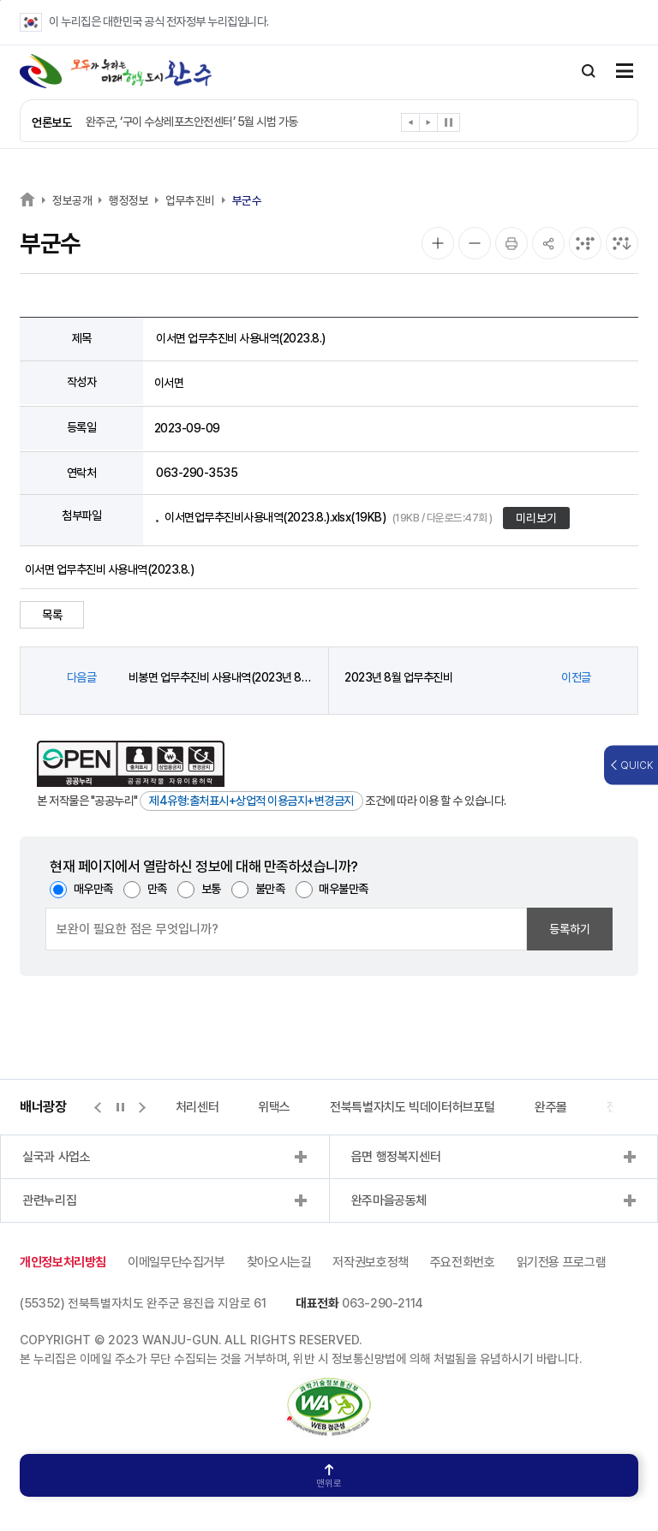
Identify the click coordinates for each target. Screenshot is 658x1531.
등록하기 (569, 929)
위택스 (274, 1107)
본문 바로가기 (0, 0)
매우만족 (93, 889)
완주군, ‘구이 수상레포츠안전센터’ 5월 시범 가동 (192, 121)
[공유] (548, 243)
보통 (211, 889)
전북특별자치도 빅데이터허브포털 (412, 1107)
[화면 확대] (438, 243)
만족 (157, 889)
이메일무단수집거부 (176, 1262)
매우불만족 (343, 889)
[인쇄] (511, 243)
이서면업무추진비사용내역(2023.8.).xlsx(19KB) (328, 517)
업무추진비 (190, 200)
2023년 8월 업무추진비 (398, 677)
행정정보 (128, 200)
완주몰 (551, 1107)
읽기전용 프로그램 (562, 1262)
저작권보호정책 (370, 1262)
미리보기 (536, 518)
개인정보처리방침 (63, 1262)
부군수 (247, 200)
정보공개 (72, 200)
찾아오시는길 (279, 1262)
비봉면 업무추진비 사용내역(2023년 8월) (221, 677)
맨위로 (329, 1476)
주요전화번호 (462, 1262)
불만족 (270, 889)
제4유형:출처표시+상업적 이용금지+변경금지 (251, 800)
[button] (411, 125)
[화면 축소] (474, 243)
